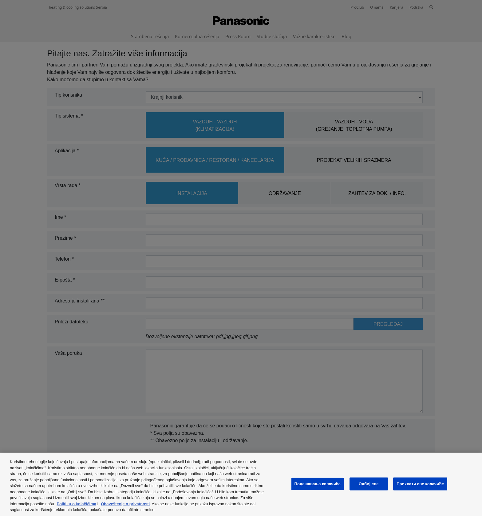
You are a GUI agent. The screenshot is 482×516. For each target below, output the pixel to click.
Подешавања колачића (317, 484)
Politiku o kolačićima (76, 504)
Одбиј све (369, 484)
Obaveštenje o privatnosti (125, 504)
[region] (241, 484)
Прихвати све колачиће (420, 484)
